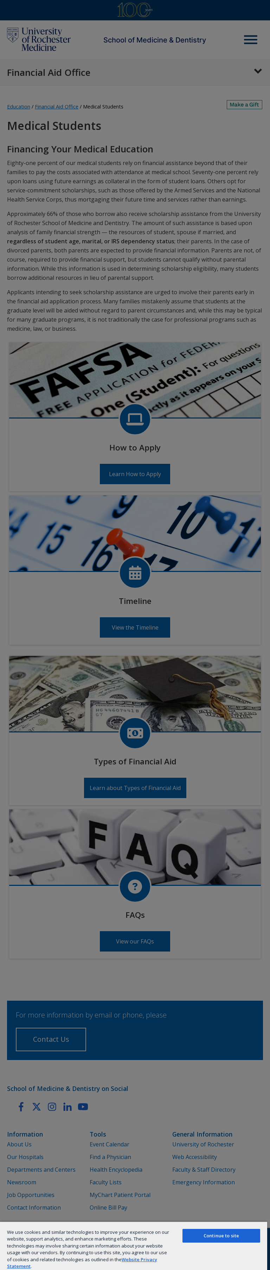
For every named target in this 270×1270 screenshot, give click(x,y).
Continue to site (221, 1235)
